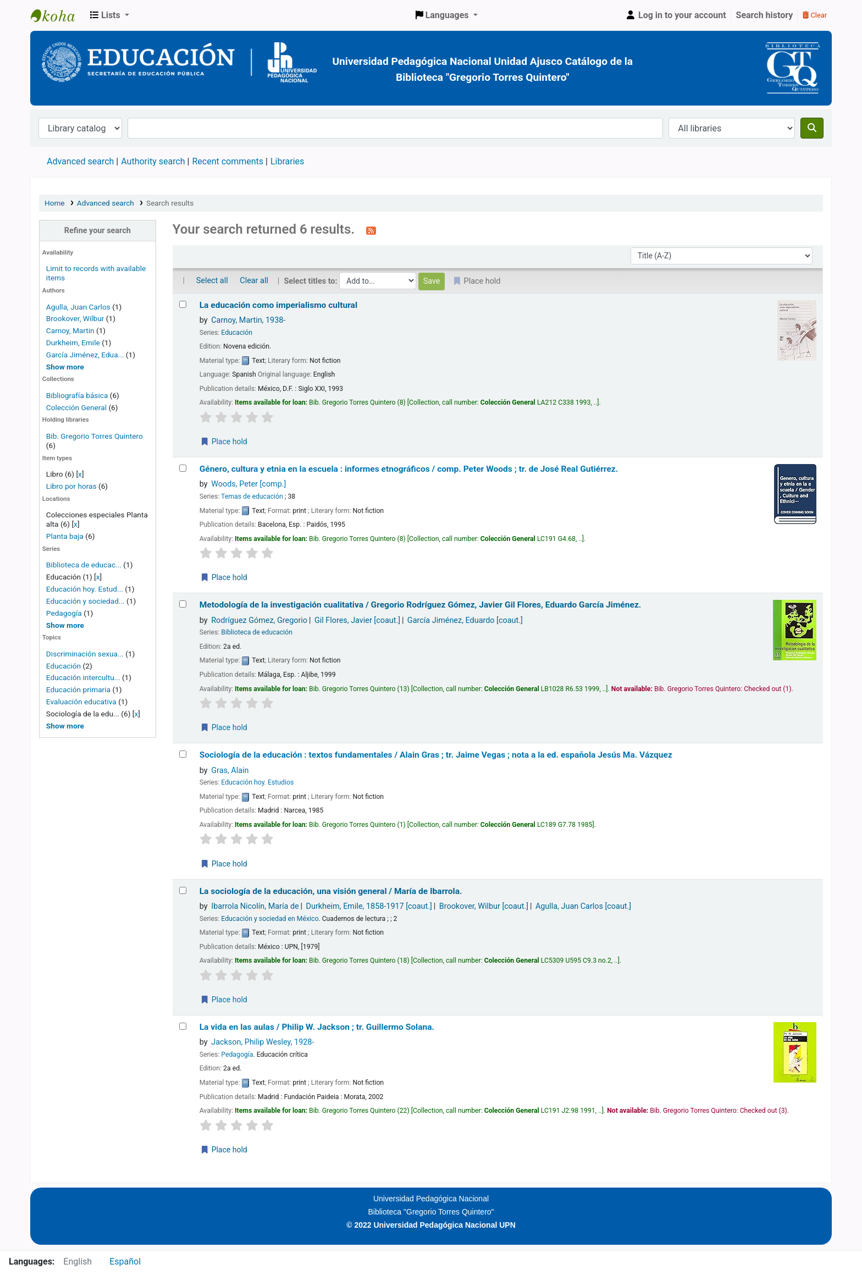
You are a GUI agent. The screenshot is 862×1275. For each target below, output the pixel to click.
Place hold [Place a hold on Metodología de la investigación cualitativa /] (223, 727)
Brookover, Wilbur (75, 318)
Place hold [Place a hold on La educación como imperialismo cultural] (223, 441)
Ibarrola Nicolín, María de (255, 906)
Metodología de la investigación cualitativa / (421, 605)
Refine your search (97, 230)
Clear (815, 15)
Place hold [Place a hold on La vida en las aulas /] (223, 1149)
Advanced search (80, 161)
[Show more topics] (65, 725)
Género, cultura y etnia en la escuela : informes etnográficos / (409, 469)
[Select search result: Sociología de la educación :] (182, 754)
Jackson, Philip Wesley (262, 1042)
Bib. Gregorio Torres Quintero (94, 436)
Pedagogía (64, 613)
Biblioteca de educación (256, 632)
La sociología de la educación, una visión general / (331, 891)
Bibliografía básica (78, 395)
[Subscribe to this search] (371, 230)
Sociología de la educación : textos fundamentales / (436, 755)
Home (55, 202)
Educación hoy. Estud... (84, 588)
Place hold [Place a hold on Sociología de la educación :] (223, 863)
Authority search (153, 161)
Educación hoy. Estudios (257, 782)
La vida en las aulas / (317, 1027)
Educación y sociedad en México (269, 919)
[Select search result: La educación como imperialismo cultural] (182, 304)
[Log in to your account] (676, 15)
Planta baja (65, 536)
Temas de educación (252, 496)
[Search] (812, 128)
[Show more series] (65, 625)
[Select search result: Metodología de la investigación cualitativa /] (182, 604)
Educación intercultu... (83, 677)
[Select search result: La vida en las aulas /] (182, 1026)
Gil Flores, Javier (357, 620)
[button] (110, 15)
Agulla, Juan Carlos (78, 306)
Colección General (77, 407)
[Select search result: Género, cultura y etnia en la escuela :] (182, 468)
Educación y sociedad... (85, 601)
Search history (764, 15)
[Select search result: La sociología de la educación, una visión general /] (182, 890)
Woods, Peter (248, 484)
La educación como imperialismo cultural (278, 305)
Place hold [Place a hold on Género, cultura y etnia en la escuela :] (223, 577)
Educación (63, 665)
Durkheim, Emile (73, 342)
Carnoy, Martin (70, 330)
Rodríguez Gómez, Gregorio (259, 620)
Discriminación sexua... (85, 653)
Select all (212, 280)
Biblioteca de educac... (83, 564)
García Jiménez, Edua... (85, 354)
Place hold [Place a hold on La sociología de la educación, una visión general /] (223, 999)
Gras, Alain (229, 770)
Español (125, 1261)
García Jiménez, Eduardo (465, 620)
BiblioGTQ (58, 15)
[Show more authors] (65, 366)
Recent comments (227, 161)
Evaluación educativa (81, 701)
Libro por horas (71, 486)
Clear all (254, 280)
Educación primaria (78, 689)
